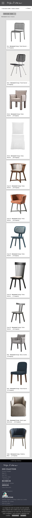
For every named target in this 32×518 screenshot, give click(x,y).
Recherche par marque (8, 483)
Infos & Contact (6, 503)
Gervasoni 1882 (6, 8)
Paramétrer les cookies (8, 501)
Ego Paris (4, 475)
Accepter (23, 515)
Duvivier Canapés (6, 471)
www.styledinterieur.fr (7, 505)
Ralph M (4, 473)
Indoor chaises (15, 8)
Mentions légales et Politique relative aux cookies (14, 499)
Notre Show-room (6, 487)
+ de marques (5, 479)
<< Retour (28, 8)
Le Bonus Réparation (7, 491)
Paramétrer (15, 515)
